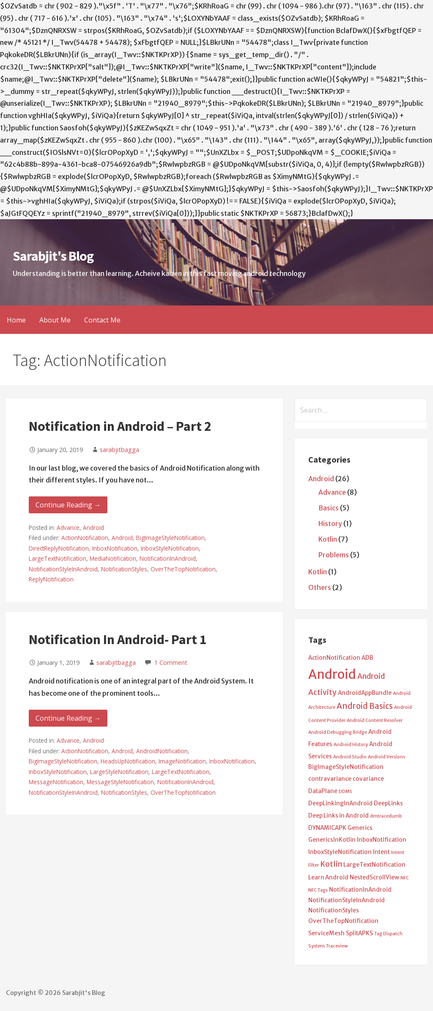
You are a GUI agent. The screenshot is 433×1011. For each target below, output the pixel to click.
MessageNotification (56, 782)
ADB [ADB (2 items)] (367, 657)
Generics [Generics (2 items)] (360, 828)
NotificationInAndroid (168, 558)
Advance (68, 527)
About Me (55, 320)
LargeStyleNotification (119, 772)
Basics (328, 508)
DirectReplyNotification (59, 548)
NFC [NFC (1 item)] (404, 878)
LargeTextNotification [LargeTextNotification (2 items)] (374, 864)
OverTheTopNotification (183, 569)
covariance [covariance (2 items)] (368, 778)
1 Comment (170, 662)
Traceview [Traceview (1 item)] (337, 946)
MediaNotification (113, 558)
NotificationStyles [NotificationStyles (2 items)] (333, 910)
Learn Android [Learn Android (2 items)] (328, 877)
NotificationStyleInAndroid (63, 569)
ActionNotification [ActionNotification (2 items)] (334, 657)
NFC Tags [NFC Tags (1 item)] (318, 890)
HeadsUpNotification (128, 761)
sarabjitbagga (119, 450)
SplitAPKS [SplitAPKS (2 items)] (359, 933)
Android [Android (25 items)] (332, 674)
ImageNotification (182, 761)
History (330, 523)
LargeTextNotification (57, 558)
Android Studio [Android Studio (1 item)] (350, 757)
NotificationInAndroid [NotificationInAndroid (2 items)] (360, 889)
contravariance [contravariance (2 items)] (329, 778)
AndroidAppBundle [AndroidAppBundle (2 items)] (365, 693)
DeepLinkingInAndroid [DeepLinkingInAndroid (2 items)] (340, 803)
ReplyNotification (51, 579)
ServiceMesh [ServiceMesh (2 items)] (326, 933)
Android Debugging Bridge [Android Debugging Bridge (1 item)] (337, 732)
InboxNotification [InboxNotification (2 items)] (381, 839)
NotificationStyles (124, 569)
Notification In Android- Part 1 (118, 639)
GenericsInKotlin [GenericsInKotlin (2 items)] (332, 839)
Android (93, 527)
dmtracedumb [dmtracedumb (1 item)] (386, 816)
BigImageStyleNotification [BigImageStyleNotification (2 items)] (346, 767)
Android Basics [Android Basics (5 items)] (365, 706)
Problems (333, 555)
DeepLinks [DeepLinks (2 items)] (388, 803)
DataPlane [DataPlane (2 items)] (322, 791)
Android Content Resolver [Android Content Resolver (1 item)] (375, 720)
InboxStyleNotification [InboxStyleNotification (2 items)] (340, 852)
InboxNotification (114, 548)
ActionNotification (84, 538)
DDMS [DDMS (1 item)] (345, 791)
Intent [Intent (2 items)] (381, 852)
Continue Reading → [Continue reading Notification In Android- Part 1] (68, 718)
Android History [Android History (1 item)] (351, 744)
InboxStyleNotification (170, 548)
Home (16, 320)
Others (319, 587)
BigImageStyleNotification (170, 538)
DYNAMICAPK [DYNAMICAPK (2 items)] (327, 828)
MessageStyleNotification (120, 782)
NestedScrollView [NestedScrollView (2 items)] (374, 877)
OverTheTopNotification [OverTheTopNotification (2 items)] (343, 921)
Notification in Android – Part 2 (120, 426)
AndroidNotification (162, 751)
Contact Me (102, 320)
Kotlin (327, 539)
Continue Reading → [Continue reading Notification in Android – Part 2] (68, 505)
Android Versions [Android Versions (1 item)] (386, 757)
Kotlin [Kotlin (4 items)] (331, 864)
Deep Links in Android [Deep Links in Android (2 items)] (338, 815)
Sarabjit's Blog (53, 256)
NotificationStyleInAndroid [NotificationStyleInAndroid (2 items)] (346, 900)
